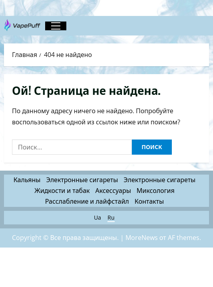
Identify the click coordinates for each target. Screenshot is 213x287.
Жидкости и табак (62, 190)
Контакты (149, 201)
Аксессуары (113, 190)
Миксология (156, 190)
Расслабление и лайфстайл (87, 201)
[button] (55, 26)
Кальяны (27, 179)
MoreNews (141, 237)
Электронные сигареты (82, 179)
